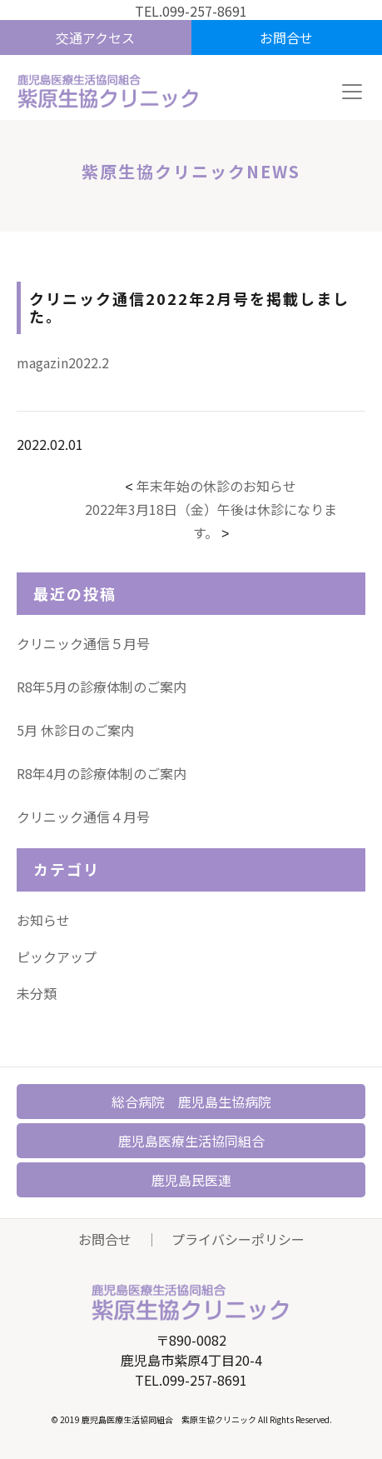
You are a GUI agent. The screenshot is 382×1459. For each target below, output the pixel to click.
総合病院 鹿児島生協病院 (191, 1102)
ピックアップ (57, 957)
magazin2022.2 (63, 362)
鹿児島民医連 (191, 1180)
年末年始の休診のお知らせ (216, 486)
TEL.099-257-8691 (191, 10)
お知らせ (43, 920)
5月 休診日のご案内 (75, 730)
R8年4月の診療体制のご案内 (101, 773)
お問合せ (286, 37)
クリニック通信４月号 (83, 817)
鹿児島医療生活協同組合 (191, 1141)
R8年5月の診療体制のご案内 (101, 687)
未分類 (37, 993)
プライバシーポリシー (238, 1239)
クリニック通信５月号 (83, 643)
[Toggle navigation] (352, 91)
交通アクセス (95, 37)
